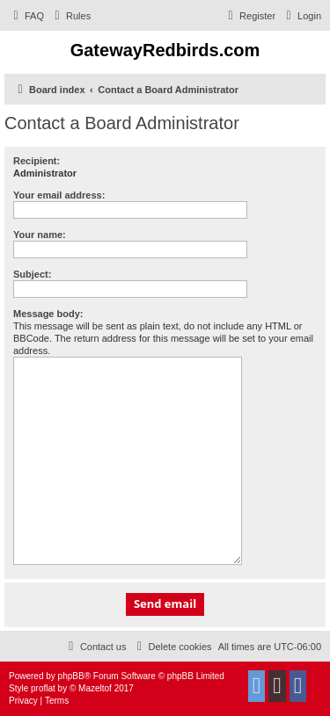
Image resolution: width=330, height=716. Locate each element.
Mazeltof (95, 688)
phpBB (71, 676)
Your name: (39, 234)
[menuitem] (26, 15)
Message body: (48, 313)
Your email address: (59, 195)
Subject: (32, 274)
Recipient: (36, 160)
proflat (43, 688)
